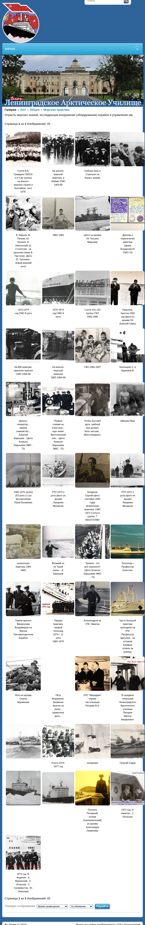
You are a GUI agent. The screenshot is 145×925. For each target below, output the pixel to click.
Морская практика (56, 109)
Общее (35, 109)
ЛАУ (23, 109)
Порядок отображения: (36, 906)
